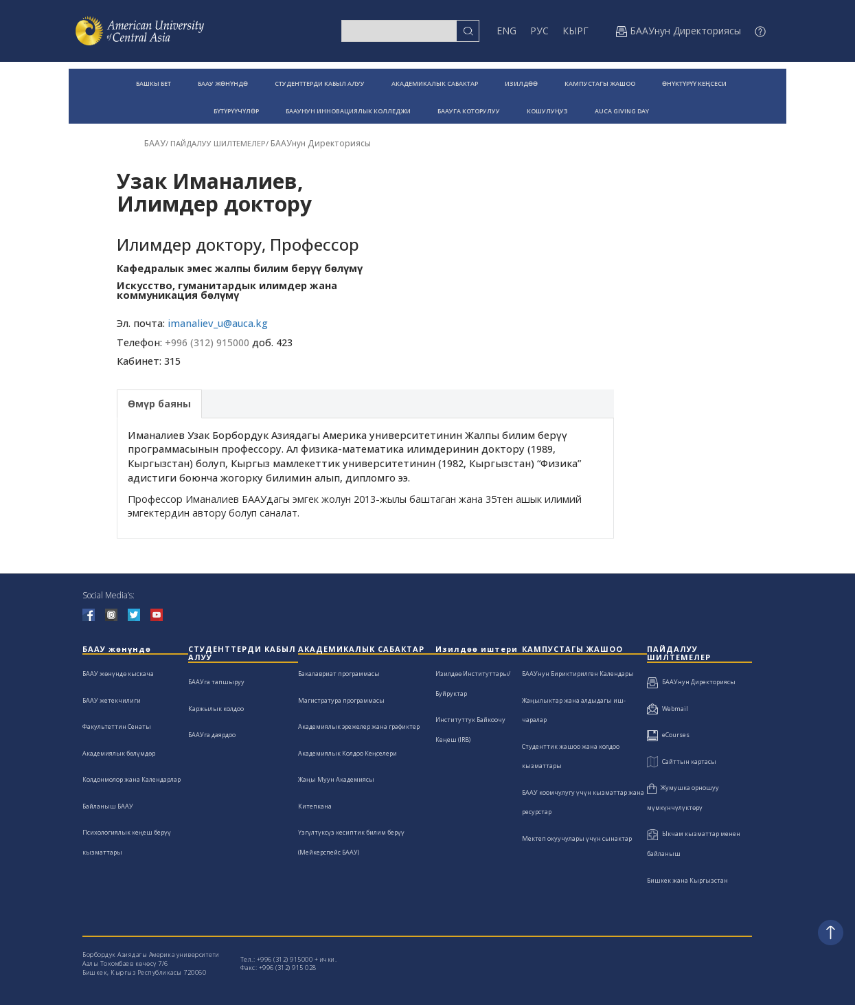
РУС (539, 30)
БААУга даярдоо (212, 734)
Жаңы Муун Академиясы (336, 779)
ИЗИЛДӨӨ (521, 83)
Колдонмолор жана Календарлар (131, 779)
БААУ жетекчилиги (111, 700)
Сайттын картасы (681, 761)
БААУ (155, 143)
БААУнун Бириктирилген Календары (578, 673)
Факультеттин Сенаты (116, 726)
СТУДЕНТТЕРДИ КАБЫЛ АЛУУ (320, 83)
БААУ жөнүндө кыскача (118, 673)
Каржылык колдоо (216, 708)
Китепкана (315, 806)
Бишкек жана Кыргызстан (687, 880)
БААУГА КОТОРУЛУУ (468, 110)
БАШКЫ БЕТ (153, 83)
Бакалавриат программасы (339, 673)
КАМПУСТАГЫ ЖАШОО (600, 83)
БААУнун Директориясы (321, 143)
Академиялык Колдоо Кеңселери (347, 753)
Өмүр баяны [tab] (159, 403)
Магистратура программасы (341, 700)
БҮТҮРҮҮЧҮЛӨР (236, 110)
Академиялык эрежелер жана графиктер (359, 726)
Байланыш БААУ (107, 806)
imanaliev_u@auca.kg (218, 323)
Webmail (667, 708)
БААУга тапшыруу (216, 681)
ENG (506, 30)
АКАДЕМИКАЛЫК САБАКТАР (434, 83)
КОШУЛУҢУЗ (547, 110)
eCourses (668, 734)
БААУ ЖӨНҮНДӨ (223, 83)
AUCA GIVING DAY (622, 110)
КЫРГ (575, 30)
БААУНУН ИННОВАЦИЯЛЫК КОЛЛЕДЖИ (348, 110)
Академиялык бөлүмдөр (118, 753)
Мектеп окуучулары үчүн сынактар (577, 838)
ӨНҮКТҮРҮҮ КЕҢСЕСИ (694, 83)
